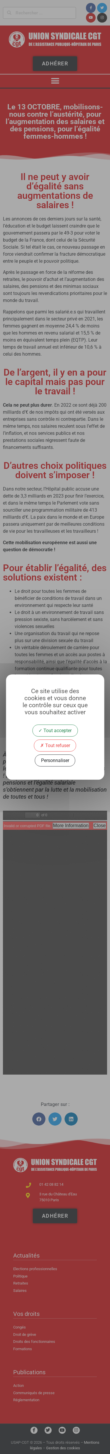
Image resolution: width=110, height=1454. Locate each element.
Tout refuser (55, 745)
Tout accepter (55, 730)
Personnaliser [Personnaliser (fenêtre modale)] (55, 760)
